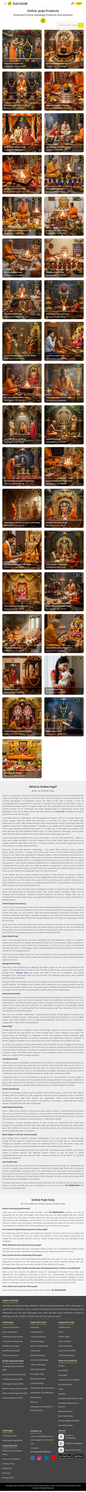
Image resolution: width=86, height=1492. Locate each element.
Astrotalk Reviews (38, 1370)
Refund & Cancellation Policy (12, 1454)
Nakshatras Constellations (42, 1394)
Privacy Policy (8, 1465)
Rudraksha (63, 1371)
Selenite (61, 1395)
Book (36, 32)
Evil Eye (61, 1367)
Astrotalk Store (36, 1333)
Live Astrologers (37, 1342)
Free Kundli (35, 1352)
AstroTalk (60, 812)
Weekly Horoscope (10, 1347)
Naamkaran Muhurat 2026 (14, 1375)
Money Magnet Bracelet (69, 1422)
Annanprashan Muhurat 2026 (13, 1369)
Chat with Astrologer (39, 1361)
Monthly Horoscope (11, 1352)
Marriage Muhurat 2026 (12, 1385)
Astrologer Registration (12, 1441)
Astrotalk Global (65, 1426)
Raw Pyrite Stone (65, 1417)
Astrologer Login (9, 1437)
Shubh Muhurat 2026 (13, 1362)
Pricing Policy (8, 1479)
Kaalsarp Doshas (37, 1380)
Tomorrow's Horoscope (12, 1342)
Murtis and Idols (65, 1412)
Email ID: (40, 1451)
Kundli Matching (37, 1356)
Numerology (35, 1398)
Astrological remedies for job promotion (41, 1410)
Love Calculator (65, 1347)
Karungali (62, 1376)
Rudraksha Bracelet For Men (70, 1399)
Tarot (60, 1333)
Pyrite (60, 1390)
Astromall (34, 1328)
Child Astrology (37, 1384)
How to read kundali (39, 1347)
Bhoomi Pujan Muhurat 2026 (14, 1389)
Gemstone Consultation (69, 1381)
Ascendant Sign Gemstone (42, 1389)
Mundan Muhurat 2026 (12, 1399)
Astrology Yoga (37, 1375)
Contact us (36, 1432)
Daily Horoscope (9, 1333)
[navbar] (5, 3)
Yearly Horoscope (10, 1356)
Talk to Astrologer (38, 1366)
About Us (6, 1474)
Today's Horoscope (10, 1328)
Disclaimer (7, 1469)
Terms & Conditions (11, 1460)
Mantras (34, 1403)
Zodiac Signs (64, 1338)
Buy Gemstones (65, 1385)
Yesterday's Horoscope (12, 1338)
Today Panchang (38, 1338)
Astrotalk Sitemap (66, 1356)
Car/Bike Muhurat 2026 (12, 1380)
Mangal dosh (22, 974)
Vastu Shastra (64, 1342)
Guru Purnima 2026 (66, 1352)
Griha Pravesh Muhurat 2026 (15, 1394)
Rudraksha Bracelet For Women (68, 1406)
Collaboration (64, 1328)
